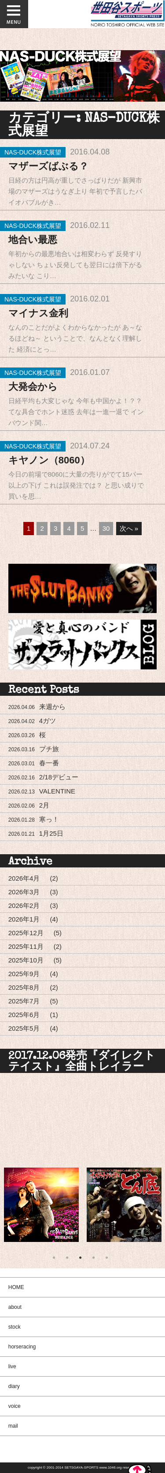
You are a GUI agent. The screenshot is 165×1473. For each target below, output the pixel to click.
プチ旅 (33, 749)
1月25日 (35, 833)
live (12, 1366)
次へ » (129, 528)
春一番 (33, 763)
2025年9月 (24, 973)
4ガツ (32, 720)
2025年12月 (26, 933)
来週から (37, 706)
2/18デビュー (43, 777)
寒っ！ (33, 819)
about (15, 1307)
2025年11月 (26, 946)
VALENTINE (41, 791)
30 (106, 528)
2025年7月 (24, 1001)
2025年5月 (24, 1028)
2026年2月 (24, 905)
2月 (28, 805)
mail (13, 1426)
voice (14, 1406)
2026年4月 (24, 878)
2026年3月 (24, 892)
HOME (16, 1287)
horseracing (22, 1347)
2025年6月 (24, 1014)
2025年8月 (24, 987)
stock (14, 1327)
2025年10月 (26, 960)
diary (14, 1386)
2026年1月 (24, 919)
